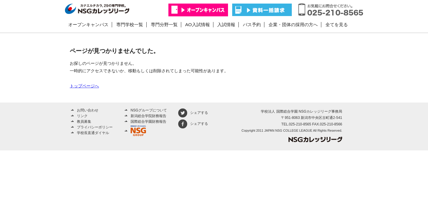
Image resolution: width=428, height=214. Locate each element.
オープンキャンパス (88, 24)
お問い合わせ (87, 110)
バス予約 (252, 24)
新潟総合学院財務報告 (148, 116)
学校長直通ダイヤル (93, 133)
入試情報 (226, 24)
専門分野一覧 (164, 24)
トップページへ (84, 86)
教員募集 (84, 121)
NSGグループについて (149, 110)
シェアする (193, 113)
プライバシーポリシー (95, 127)
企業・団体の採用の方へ (293, 24)
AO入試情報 (197, 24)
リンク (82, 116)
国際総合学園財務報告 (148, 121)
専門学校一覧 (129, 24)
